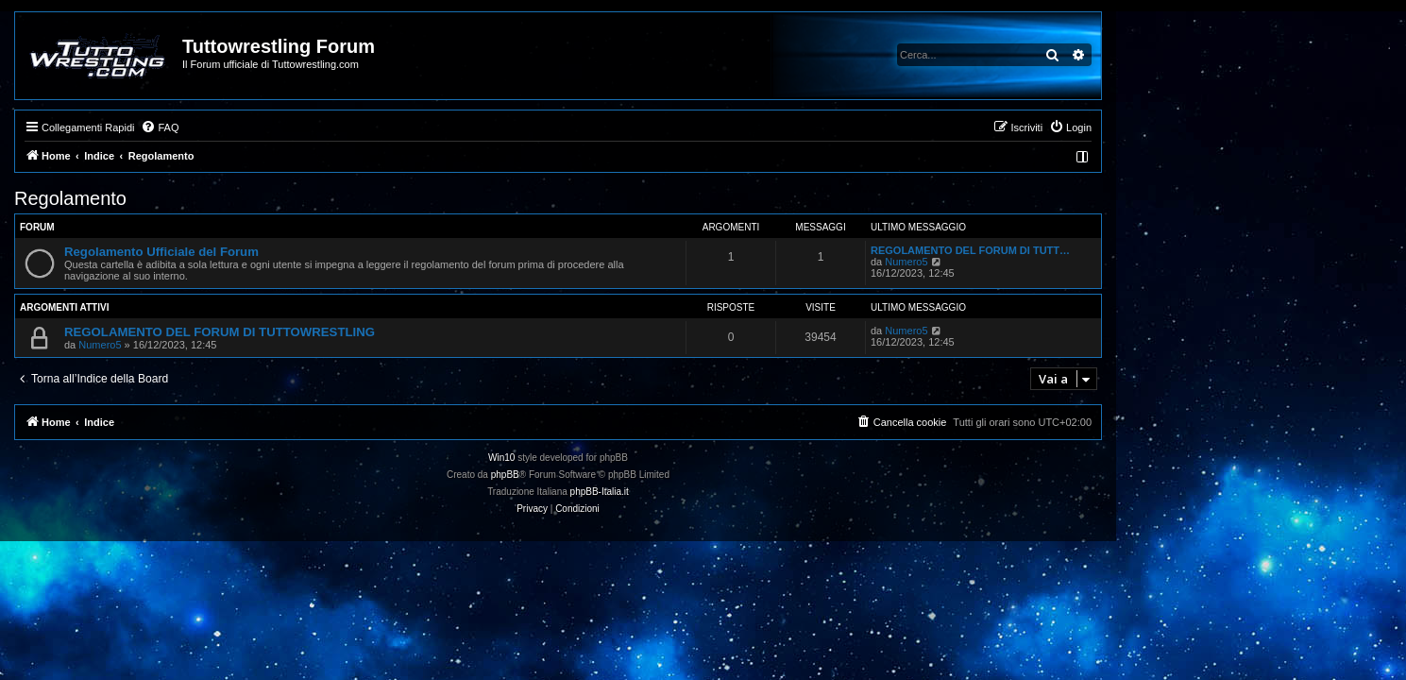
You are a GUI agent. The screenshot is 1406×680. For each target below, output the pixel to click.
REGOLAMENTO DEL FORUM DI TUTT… (1115, 250)
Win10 (647, 457)
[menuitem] (305, 127)
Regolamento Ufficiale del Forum (307, 252)
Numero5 (1051, 261)
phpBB (649, 474)
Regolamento (216, 198)
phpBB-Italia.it (744, 491)
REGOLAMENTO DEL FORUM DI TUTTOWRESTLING (365, 332)
